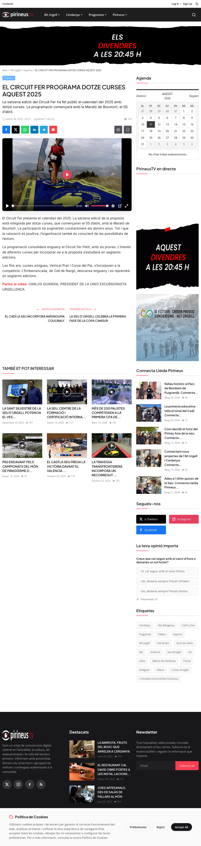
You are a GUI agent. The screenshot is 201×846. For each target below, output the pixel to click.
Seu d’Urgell (174, 652)
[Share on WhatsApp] (25, 130)
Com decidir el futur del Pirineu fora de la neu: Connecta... (181, 433)
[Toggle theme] (197, 3)
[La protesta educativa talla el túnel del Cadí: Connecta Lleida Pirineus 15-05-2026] (148, 413)
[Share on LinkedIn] (34, 130)
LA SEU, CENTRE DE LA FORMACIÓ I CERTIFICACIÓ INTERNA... (66, 412)
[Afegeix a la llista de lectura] (128, 130)
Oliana (160, 670)
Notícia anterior (51, 309)
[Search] (194, 15)
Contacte (7, 3)
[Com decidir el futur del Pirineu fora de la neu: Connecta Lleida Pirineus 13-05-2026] (148, 435)
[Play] (7, 206)
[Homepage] (18, 15)
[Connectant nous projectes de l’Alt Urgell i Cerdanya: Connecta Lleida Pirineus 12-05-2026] (148, 458)
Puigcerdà (145, 634)
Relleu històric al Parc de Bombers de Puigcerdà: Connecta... (181, 388)
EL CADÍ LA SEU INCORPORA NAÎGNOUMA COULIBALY (35, 318)
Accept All (181, 827)
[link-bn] (67, 346)
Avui (4, 70)
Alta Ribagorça (166, 625)
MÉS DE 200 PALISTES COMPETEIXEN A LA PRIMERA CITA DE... (108, 412)
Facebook (148, 530)
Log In (175, 3)
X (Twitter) (148, 519)
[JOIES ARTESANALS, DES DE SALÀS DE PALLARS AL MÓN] (81, 794)
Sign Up (187, 3)
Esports (27, 70)
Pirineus (120, 15)
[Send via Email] (53, 130)
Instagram (181, 519)
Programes (98, 15)
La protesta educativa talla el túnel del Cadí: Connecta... (180, 410)
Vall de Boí (163, 643)
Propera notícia (82, 309)
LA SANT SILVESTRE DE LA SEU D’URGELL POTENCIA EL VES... (21, 412)
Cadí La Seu (188, 625)
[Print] (118, 130)
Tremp (187, 661)
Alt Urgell (52, 15)
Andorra (155, 652)
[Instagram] (18, 784)
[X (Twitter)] (7, 784)
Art (190, 652)
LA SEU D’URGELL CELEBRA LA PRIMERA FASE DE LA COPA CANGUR (97, 318)
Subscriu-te (187, 766)
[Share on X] (16, 130)
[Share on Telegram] (44, 130)
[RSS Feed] (41, 784)
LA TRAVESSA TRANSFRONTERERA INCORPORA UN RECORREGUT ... (107, 468)
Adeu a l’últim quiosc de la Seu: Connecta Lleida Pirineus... (181, 482)
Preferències (138, 827)
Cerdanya (74, 15)
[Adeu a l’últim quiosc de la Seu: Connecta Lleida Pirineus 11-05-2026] (148, 485)
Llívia (142, 661)
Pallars (162, 634)
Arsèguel (144, 670)
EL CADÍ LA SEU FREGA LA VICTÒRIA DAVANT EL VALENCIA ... (66, 466)
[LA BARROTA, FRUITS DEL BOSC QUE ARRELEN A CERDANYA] (81, 749)
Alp (141, 652)
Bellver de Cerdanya (164, 661)
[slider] (43, 206)
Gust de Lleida (184, 643)
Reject (161, 827)
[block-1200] (100, 45)
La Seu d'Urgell (179, 670)
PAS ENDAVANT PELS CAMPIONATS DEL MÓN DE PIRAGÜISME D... (20, 466)
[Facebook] (29, 784)
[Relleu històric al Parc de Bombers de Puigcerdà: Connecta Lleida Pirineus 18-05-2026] (148, 390)
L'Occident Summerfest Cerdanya (158, 678)
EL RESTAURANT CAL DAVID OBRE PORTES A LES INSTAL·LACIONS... (114, 769)
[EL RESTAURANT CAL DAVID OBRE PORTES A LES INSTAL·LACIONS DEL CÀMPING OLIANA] (81, 772)
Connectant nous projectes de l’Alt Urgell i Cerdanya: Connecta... (180, 458)
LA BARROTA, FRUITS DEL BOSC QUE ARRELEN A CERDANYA (114, 747)
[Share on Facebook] (6, 130)
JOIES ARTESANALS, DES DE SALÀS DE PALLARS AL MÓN (112, 792)
